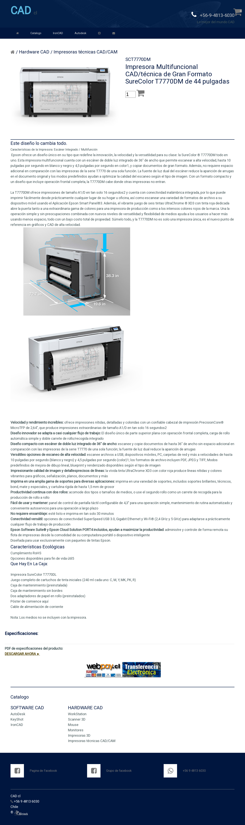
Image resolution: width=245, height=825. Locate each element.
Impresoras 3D (79, 734)
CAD (21, 10)
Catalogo (35, 31)
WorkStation (77, 713)
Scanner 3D (76, 718)
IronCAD (58, 31)
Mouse (73, 723)
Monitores (75, 729)
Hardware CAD (34, 50)
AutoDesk (18, 713)
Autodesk (80, 31)
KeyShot (17, 718)
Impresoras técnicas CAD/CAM (86, 50)
